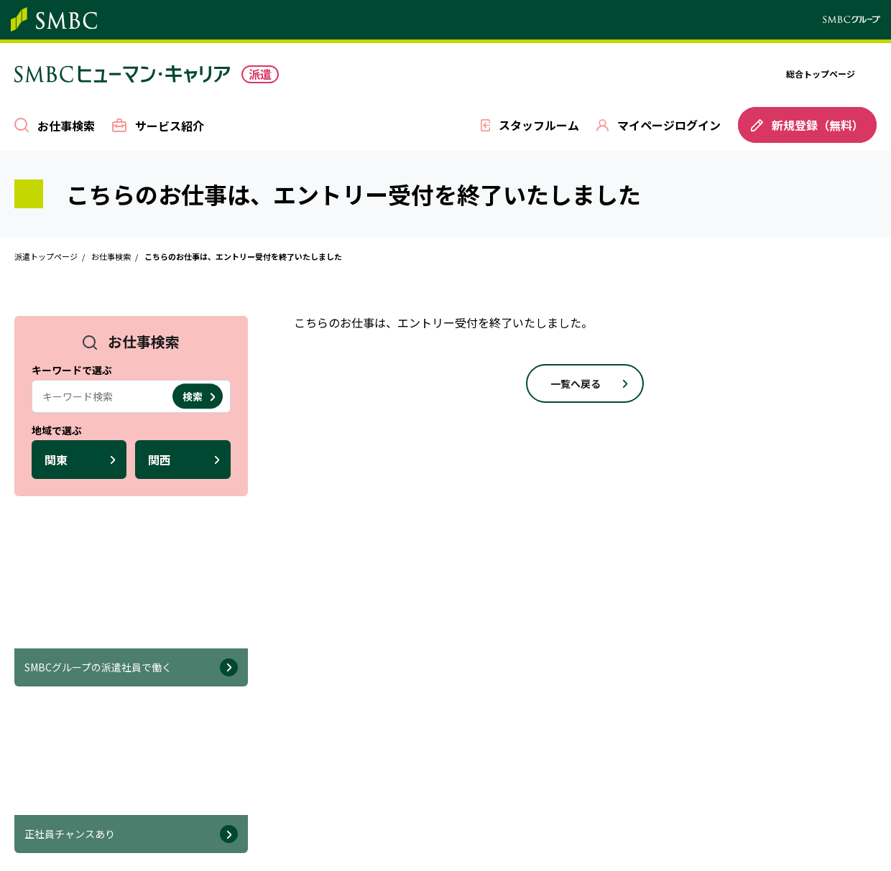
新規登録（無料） (807, 125)
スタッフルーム (539, 125)
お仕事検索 (66, 125)
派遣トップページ (46, 256)
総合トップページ (820, 74)
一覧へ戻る (575, 383)
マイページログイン (669, 125)
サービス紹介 (169, 125)
